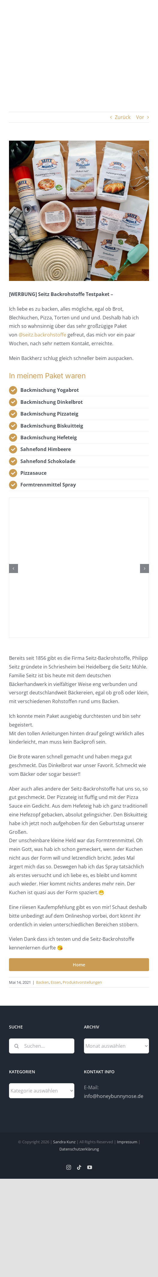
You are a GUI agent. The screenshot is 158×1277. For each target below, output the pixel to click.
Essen (56, 982)
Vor (140, 117)
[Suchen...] (41, 1045)
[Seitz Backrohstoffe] (79, 211)
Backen (42, 982)
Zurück (122, 117)
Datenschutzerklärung (79, 1149)
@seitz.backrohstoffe (42, 334)
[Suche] (16, 1045)
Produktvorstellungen (82, 982)
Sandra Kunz (64, 1141)
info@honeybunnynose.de (113, 1096)
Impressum (127, 1141)
